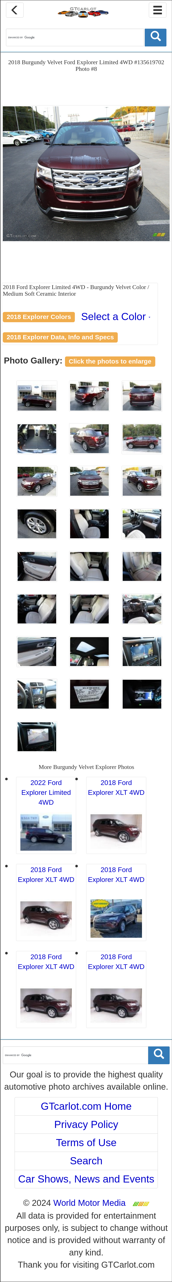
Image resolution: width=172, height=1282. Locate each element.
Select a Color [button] (115, 316)
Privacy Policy (86, 1124)
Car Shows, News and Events (86, 1179)
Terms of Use (86, 1142)
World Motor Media (89, 1203)
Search (86, 1160)
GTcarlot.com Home (86, 1106)
